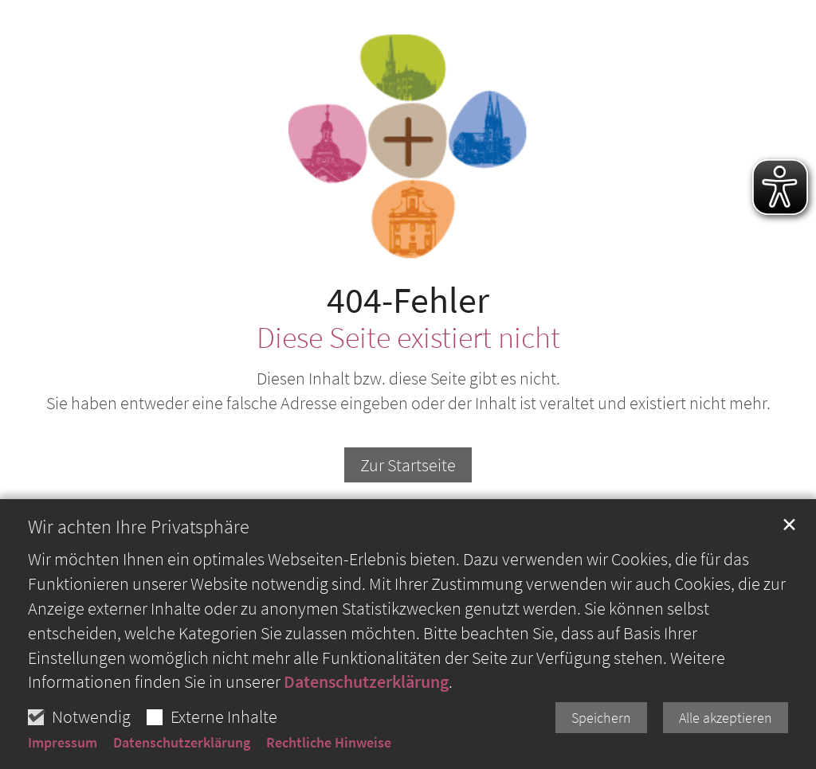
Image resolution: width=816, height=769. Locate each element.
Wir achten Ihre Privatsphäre (138, 561)
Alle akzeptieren (725, 752)
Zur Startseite (408, 465)
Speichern (601, 752)
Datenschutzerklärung (366, 716)
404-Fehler (408, 300)
